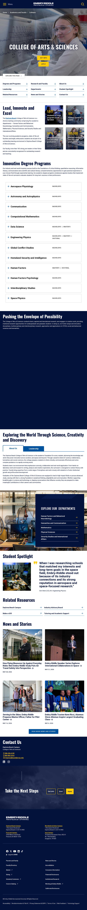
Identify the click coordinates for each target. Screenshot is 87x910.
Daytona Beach (11, 118)
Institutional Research (52, 879)
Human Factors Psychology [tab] (44, 278)
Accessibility (6, 903)
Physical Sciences (48, 532)
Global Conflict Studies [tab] (44, 247)
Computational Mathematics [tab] (44, 216)
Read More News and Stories (43, 731)
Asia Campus (49, 832)
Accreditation (49, 865)
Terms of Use (51, 903)
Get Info (43, 58)
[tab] (13, 448)
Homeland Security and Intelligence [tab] (44, 258)
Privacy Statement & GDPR (38, 903)
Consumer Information (52, 870)
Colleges (32, 12)
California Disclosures (52, 888)
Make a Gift (7, 613)
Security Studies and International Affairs (54, 538)
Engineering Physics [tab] (44, 237)
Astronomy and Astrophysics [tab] (44, 196)
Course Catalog (11, 884)
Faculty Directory (11, 865)
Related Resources (10, 95)
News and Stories (38, 95)
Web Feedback (61, 903)
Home (5, 12)
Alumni (8, 870)
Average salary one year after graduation (74, 137)
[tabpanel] (43, 469)
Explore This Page (13, 76)
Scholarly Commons (12, 879)
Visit (60, 791)
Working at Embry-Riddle (53, 884)
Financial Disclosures (52, 874)
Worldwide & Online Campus (53, 826)
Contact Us (63, 95)
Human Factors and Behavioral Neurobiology (53, 517)
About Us (62, 84)
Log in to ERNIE (13, 854)
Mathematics (46, 528)
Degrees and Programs (12, 84)
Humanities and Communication (53, 523)
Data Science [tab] (44, 226)
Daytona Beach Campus (12, 608)
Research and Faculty (39, 84)
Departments (36, 89)
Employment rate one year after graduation (53, 137)
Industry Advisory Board (53, 608)
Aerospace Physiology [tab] (44, 186)
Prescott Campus (11, 832)
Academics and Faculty (18, 12)
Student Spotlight (66, 89)
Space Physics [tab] (44, 298)
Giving (8, 874)
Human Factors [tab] (44, 268)
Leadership (7, 89)
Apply (43, 64)
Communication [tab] (44, 206)
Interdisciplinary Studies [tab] (44, 288)
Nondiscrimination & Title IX (20, 903)
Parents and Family (12, 860)
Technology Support (73, 903)
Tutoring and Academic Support (56, 613)
